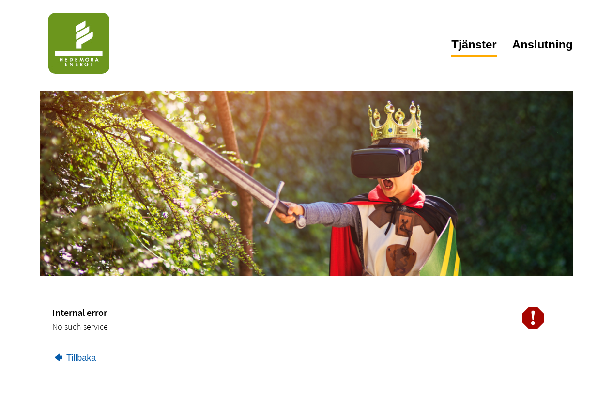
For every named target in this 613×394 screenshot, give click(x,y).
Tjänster (473, 44)
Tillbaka (75, 357)
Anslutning (542, 44)
